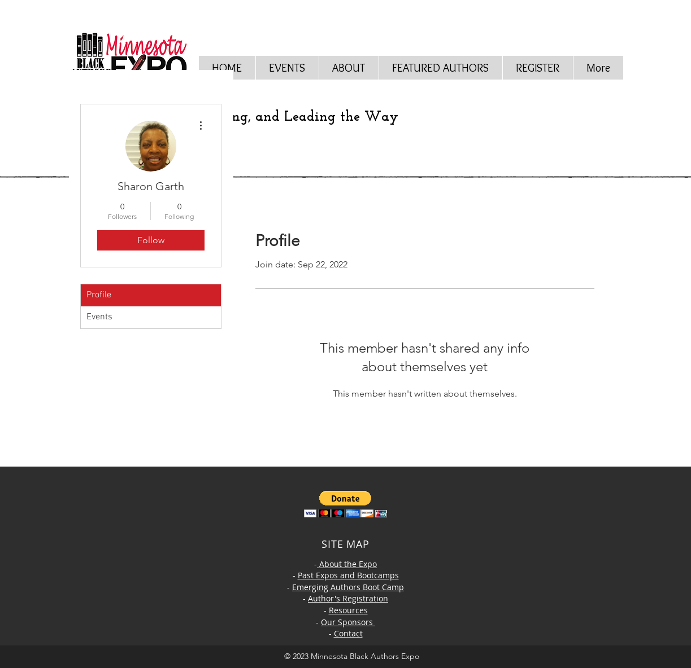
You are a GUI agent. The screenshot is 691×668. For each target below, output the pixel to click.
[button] (349, 68)
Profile (98, 295)
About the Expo (347, 564)
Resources (348, 610)
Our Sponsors (348, 622)
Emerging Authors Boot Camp (348, 587)
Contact (348, 633)
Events (99, 317)
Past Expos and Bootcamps (348, 575)
